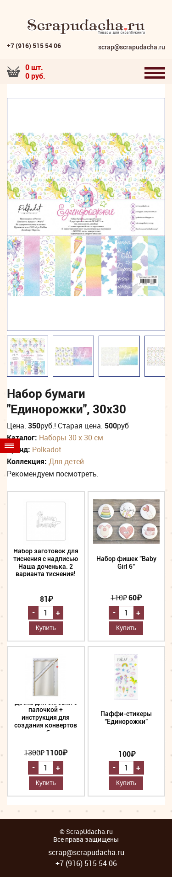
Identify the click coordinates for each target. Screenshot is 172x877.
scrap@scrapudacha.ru (131, 47)
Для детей (66, 461)
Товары (9, 445)
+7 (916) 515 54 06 (34, 45)
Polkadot (46, 449)
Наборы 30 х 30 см (71, 438)
